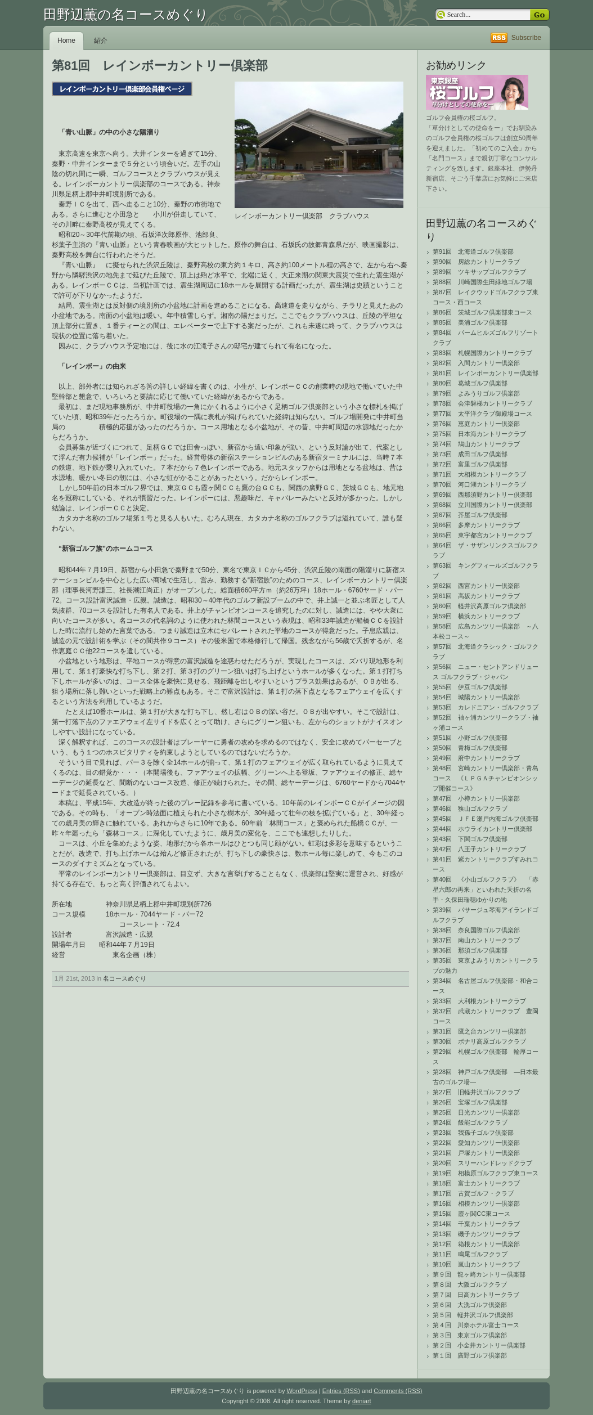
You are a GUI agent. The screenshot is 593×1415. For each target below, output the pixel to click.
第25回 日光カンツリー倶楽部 (476, 1112)
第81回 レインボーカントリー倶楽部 (485, 373)
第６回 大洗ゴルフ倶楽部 (470, 1304)
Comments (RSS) (398, 1390)
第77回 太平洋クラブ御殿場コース (482, 413)
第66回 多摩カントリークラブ (476, 525)
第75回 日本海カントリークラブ (479, 433)
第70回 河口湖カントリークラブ (479, 484)
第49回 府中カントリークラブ (476, 757)
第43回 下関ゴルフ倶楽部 (470, 838)
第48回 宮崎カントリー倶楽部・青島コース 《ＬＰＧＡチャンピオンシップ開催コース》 (485, 778)
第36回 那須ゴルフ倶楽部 (470, 950)
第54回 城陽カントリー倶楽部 (476, 697)
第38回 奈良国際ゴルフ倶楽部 (476, 930)
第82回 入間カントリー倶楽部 (476, 363)
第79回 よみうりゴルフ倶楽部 (476, 393)
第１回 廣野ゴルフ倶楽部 (470, 1355)
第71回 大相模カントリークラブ (479, 474)
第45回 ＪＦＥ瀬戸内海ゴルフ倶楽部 (485, 818)
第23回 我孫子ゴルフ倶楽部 (473, 1132)
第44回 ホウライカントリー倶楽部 (482, 828)
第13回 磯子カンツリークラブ (476, 1233)
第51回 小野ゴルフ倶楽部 (470, 737)
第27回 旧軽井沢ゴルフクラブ (476, 1092)
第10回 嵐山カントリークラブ (476, 1264)
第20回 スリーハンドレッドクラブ (482, 1163)
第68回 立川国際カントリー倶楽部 (482, 504)
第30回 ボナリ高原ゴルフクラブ (479, 1041)
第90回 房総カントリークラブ (476, 261)
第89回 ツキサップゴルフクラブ (479, 271)
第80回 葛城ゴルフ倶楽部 (470, 383)
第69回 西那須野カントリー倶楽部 (482, 494)
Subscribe (526, 38)
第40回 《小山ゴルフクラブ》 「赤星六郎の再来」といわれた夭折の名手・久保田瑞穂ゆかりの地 (485, 889)
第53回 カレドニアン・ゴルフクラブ (485, 707)
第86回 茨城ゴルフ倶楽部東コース (482, 312)
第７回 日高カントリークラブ (476, 1294)
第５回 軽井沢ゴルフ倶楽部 (473, 1314)
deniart (361, 1401)
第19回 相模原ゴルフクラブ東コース (485, 1173)
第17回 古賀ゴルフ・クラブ (473, 1193)
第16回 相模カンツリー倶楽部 (476, 1203)
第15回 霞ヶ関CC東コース (471, 1213)
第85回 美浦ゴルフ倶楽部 (470, 322)
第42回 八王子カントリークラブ (479, 849)
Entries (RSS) (341, 1390)
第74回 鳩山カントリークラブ (476, 444)
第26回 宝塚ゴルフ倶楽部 (470, 1102)
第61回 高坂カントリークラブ (476, 595)
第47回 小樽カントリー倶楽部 (476, 798)
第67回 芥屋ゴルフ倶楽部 (470, 514)
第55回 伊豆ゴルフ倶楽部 (470, 687)
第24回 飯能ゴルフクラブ (470, 1122)
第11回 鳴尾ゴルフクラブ (470, 1254)
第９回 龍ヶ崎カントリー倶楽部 (479, 1274)
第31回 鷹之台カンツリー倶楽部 (479, 1031)
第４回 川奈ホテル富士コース (476, 1325)
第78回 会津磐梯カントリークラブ (482, 403)
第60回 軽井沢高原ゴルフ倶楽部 (479, 606)
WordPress (301, 1390)
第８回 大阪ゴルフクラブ (470, 1284)
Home (66, 40)
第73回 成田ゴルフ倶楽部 (470, 454)
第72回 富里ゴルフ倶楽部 (470, 464)
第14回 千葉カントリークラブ (476, 1223)
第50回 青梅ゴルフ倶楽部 (470, 747)
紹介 (100, 40)
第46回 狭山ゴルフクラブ (470, 808)
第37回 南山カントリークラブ (476, 940)
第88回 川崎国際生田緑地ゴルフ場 (482, 281)
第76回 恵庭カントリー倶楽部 (476, 423)
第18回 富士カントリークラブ (476, 1183)
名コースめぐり (124, 978)
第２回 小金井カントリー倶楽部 (479, 1345)
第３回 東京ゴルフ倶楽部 (470, 1335)
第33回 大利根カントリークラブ (479, 1001)
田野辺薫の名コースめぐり (126, 14)
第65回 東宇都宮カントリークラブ (482, 535)
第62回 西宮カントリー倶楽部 (476, 585)
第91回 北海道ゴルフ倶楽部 (473, 251)
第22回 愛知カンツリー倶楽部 (476, 1142)
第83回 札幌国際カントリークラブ (482, 352)
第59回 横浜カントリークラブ (476, 616)
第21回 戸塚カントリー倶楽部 (476, 1152)
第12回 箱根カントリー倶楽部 (476, 1244)
